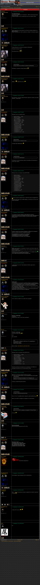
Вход (22, 5)
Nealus (2, 313)
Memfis (2, 329)
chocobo (3, 11)
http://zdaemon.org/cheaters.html (24, 345)
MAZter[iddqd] (4, 61)
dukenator (3, 246)
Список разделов (4, 7)
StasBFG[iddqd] (4, 28)
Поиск (18, 5)
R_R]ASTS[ (3, 489)
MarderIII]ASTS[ (4, 45)
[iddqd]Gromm (4, 506)
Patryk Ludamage (4, 296)
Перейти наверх (20, 539)
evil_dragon (3, 456)
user (2, 523)
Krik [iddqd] (3, 406)
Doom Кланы (11, 7)
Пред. (37, 6)
